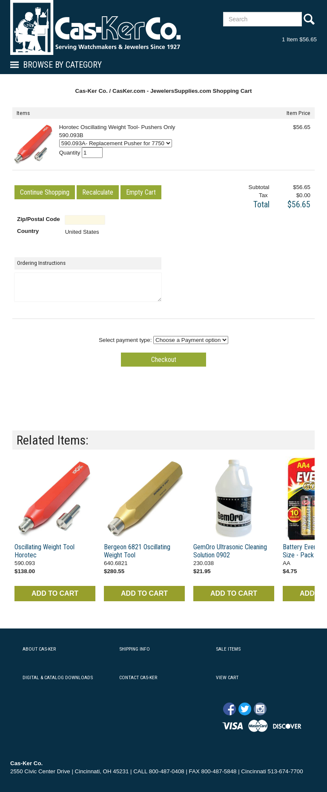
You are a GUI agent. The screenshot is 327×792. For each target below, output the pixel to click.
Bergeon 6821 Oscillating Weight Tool (137, 551)
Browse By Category (62, 65)
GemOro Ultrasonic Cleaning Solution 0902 (230, 551)
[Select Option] (115, 143)
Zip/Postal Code (38, 219)
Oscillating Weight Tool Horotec (44, 551)
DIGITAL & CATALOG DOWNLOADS (58, 677)
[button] (44, 192)
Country (28, 231)
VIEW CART (227, 677)
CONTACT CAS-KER (138, 677)
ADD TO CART (55, 593)
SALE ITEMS (228, 649)
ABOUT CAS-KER (39, 649)
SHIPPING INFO (134, 649)
